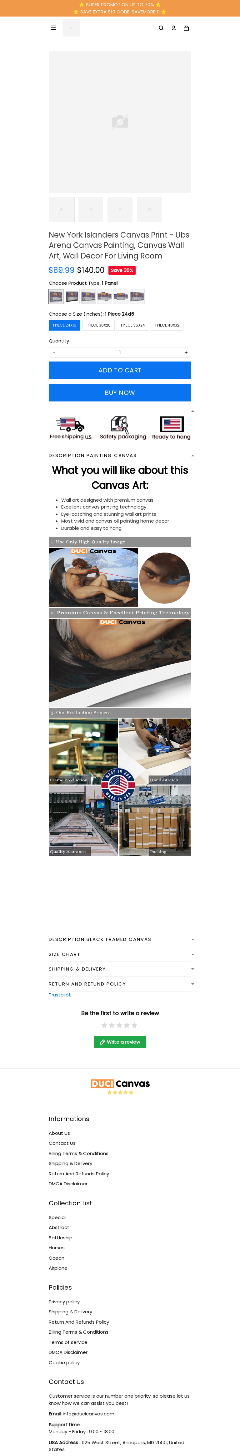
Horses (57, 1247)
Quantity (59, 340)
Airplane (58, 1268)
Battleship (60, 1237)
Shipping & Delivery (70, 1163)
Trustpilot (60, 994)
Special (57, 1217)
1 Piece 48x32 (167, 325)
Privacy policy (64, 1301)
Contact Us (62, 1143)
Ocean (56, 1258)
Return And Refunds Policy (79, 1173)
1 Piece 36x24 (133, 325)
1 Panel (110, 283)
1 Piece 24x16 (119, 314)
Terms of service (68, 1342)
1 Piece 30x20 (98, 325)
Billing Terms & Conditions (78, 1153)
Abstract (59, 1227)
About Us (59, 1133)
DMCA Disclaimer (68, 1183)
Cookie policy (64, 1362)
